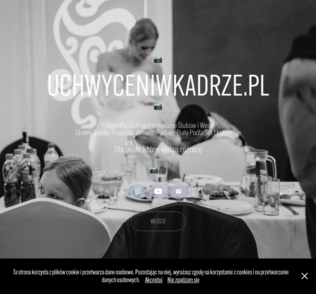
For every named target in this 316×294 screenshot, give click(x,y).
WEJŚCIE (158, 221)
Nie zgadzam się (183, 280)
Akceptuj (153, 280)
